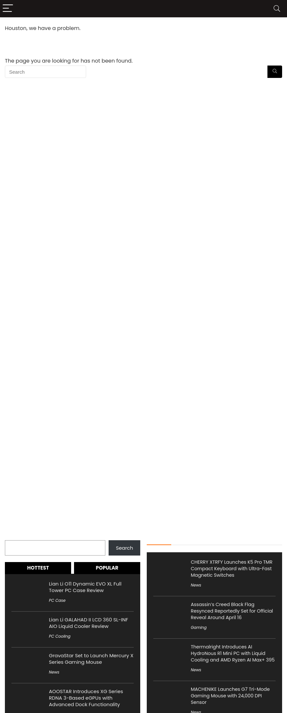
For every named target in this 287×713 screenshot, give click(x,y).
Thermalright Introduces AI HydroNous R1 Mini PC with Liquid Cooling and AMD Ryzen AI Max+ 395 (233, 653)
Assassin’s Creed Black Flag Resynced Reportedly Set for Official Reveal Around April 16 (232, 611)
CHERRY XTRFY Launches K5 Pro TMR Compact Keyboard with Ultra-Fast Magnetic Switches (231, 568)
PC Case (57, 600)
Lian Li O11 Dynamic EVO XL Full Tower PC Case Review (85, 587)
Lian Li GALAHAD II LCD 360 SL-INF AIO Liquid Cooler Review (88, 623)
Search (13, 536)
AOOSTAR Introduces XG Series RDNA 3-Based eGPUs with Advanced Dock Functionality (86, 698)
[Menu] (8, 8)
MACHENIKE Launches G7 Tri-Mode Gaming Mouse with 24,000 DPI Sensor (230, 696)
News (54, 672)
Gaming (199, 627)
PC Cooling (59, 636)
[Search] (277, 8)
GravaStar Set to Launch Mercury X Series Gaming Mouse (91, 658)
